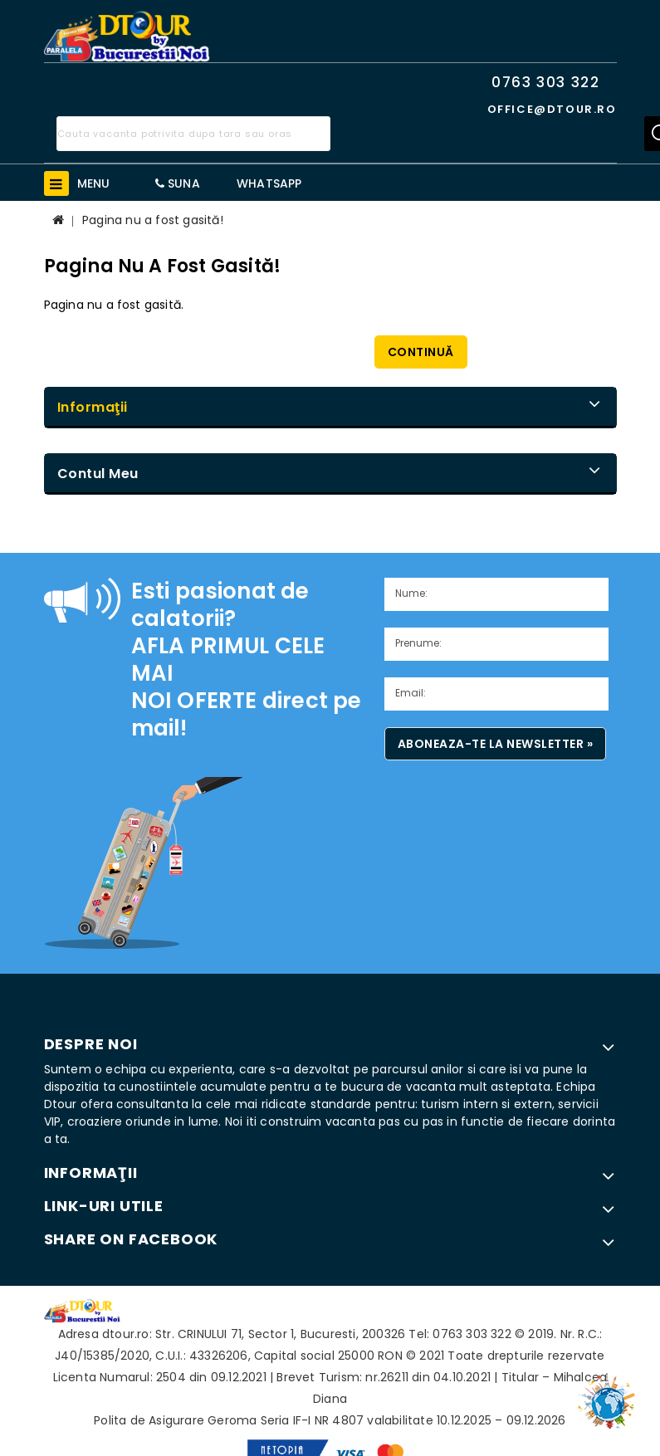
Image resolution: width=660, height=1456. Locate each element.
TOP (610, 1393)
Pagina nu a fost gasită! (152, 220)
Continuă (421, 352)
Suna (177, 183)
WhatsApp (269, 183)
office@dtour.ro (552, 109)
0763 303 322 (545, 82)
